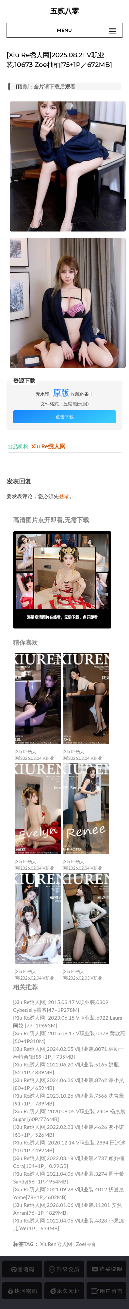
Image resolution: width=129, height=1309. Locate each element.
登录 (64, 496)
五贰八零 (64, 11)
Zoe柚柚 (85, 1244)
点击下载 (65, 416)
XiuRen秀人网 (56, 1244)
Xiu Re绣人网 (48, 446)
